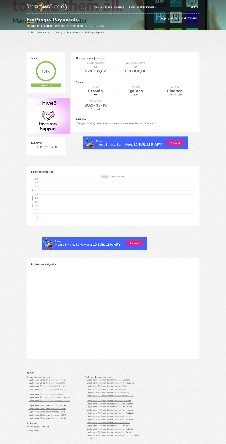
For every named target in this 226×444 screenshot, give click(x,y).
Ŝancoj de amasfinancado (142, 7)
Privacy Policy (33, 430)
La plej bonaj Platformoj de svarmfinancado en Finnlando (110, 413)
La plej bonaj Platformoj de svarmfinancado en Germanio (110, 419)
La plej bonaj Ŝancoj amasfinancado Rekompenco (49, 401)
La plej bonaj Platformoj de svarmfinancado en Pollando (110, 429)
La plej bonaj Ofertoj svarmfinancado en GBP (47, 412)
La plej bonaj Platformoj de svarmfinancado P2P (107, 389)
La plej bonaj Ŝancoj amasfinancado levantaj (47, 380)
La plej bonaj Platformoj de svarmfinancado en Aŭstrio (109, 401)
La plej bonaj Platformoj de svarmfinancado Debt (107, 386)
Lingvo (194, 7)
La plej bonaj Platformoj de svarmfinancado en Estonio (109, 407)
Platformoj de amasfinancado (109, 7)
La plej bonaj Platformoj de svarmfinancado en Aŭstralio (110, 404)
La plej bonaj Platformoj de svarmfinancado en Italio (108, 426)
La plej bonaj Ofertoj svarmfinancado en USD (47, 418)
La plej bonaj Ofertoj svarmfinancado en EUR (47, 409)
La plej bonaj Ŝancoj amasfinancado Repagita (48, 389)
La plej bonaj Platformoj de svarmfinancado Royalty (108, 392)
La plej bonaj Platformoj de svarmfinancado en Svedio (109, 432)
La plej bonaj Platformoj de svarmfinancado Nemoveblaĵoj (110, 383)
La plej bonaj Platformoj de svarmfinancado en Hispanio (110, 410)
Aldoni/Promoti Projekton (38, 427)
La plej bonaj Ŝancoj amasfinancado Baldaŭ (47, 383)
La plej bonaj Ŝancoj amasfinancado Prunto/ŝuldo (49, 397)
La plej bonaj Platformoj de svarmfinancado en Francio (109, 416)
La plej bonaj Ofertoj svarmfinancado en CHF (47, 405)
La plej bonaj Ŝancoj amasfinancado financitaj (47, 386)
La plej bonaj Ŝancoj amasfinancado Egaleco (47, 394)
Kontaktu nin (32, 423)
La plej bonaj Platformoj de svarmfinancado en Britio (108, 423)
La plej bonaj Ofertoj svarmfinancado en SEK (47, 415)
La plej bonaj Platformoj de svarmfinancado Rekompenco (110, 395)
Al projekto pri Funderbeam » (179, 18)
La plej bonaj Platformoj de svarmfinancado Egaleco (108, 380)
